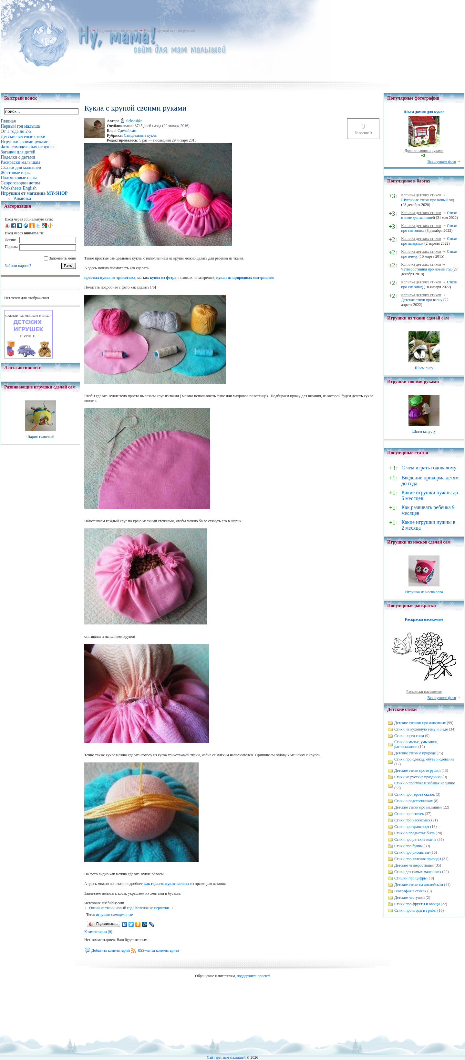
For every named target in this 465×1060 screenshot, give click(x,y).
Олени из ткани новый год (110, 908)
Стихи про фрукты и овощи (417, 904)
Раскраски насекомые (424, 691)
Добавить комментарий (110, 950)
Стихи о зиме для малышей (429, 215)
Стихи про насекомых (412, 820)
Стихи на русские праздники (417, 777)
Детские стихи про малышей (418, 807)
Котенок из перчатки (152, 908)
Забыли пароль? (18, 265)
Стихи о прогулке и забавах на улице (424, 783)
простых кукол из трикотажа (109, 277)
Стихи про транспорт (411, 826)
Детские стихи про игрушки (417, 770)
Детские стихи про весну (421, 300)
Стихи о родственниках (413, 801)
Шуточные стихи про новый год (427, 200)
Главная (84, 30)
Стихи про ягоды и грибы (415, 910)
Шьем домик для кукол (423, 112)
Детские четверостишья (414, 865)
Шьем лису (424, 368)
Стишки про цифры (410, 878)
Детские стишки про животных (420, 723)
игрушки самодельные (114, 914)
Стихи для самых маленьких (417, 871)
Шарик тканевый (40, 437)
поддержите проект (253, 976)
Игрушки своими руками (117, 30)
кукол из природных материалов (245, 277)
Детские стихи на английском (418, 884)
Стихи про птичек (409, 813)
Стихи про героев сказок (414, 794)
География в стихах (410, 891)
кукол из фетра (163, 277)
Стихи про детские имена (415, 839)
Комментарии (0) (98, 931)
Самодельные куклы (140, 135)
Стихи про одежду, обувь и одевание (424, 759)
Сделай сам (127, 130)
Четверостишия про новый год (426, 269)
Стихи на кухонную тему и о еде (421, 729)
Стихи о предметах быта (414, 833)
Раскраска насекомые (424, 619)
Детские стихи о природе (415, 753)
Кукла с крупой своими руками (169, 30)
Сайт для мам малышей (226, 1057)
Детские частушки (409, 897)
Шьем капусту (424, 431)
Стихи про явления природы (417, 859)
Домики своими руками (424, 150)
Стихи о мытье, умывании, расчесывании (416, 744)
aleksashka (134, 121)
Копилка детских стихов (421, 195)
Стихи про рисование (411, 852)
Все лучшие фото (441, 161)
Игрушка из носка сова (424, 592)
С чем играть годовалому (428, 467)
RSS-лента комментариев (158, 950)
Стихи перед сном (409, 735)
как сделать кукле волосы (166, 883)
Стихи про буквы (408, 846)
